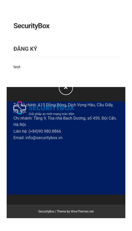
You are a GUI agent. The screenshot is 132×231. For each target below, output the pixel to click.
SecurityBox (31, 26)
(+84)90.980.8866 (44, 131)
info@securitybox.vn (44, 137)
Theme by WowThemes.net (75, 211)
